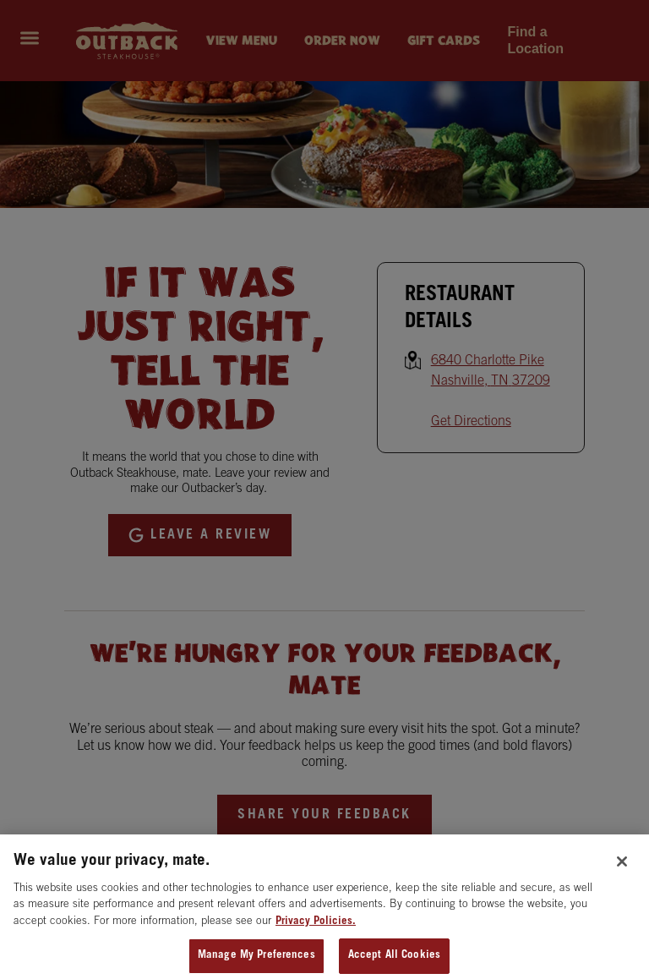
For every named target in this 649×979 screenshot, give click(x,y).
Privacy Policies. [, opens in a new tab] (315, 928)
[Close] (622, 868)
